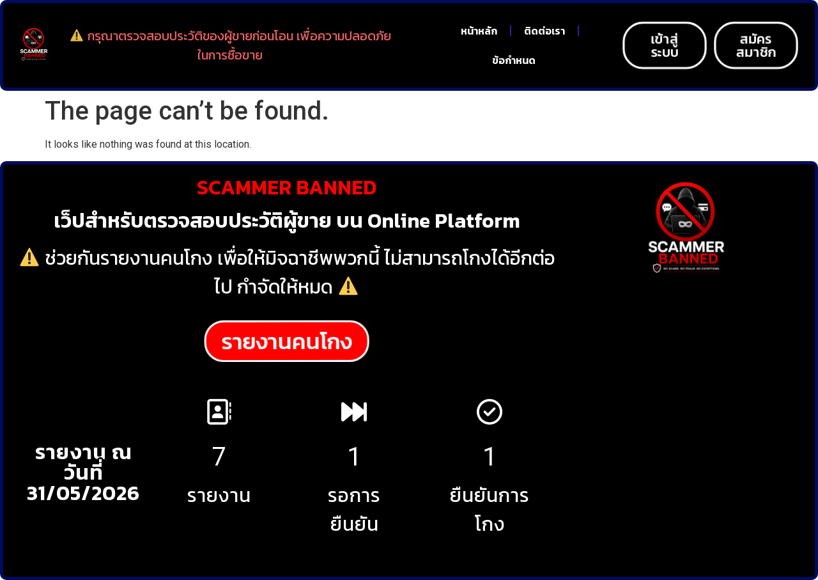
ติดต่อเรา (544, 30)
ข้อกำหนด (514, 60)
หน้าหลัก (479, 30)
